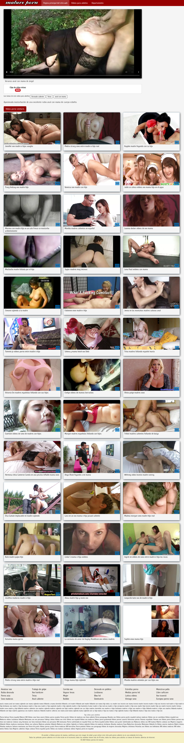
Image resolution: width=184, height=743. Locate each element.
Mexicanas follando (148, 724)
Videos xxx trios (60, 719)
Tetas (49, 97)
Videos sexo (32, 717)
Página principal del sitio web (55, 3)
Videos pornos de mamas (21, 3)
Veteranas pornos (134, 719)
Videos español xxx (171, 717)
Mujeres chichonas (128, 726)
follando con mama (96, 704)
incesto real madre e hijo (169, 704)
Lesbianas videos (70, 729)
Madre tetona (179, 724)
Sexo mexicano (37, 722)
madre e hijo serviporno (116, 706)
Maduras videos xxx (141, 722)
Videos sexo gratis (116, 722)
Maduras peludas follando (47, 724)
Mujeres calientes (19, 729)
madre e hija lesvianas (20, 706)
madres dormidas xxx (96, 708)
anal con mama (60, 97)
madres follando (171, 708)
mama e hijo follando (131, 711)
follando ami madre (82, 704)
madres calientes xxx (31, 708)
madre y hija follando (16, 708)
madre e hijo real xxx (100, 706)
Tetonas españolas (146, 719)
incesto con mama (127, 704)
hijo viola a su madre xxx (111, 704)
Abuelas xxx (112, 717)
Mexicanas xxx (29, 719)
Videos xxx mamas (56, 729)
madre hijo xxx (156, 706)
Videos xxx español (73, 719)
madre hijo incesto (144, 706)
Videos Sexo (8, 729)
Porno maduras (60, 726)
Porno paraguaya (101, 717)
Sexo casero (41, 717)
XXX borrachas (70, 726)
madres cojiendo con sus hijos (78, 708)
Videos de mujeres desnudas (112, 726)
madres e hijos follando (144, 708)
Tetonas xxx (157, 719)
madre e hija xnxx (34, 706)
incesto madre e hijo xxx (152, 704)
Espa (124, 724)
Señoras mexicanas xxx (20, 726)
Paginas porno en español (84, 729)
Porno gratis (65, 717)
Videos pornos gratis (47, 726)
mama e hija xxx (103, 711)
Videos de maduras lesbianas (100, 724)
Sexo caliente (90, 717)
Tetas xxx (91, 722)
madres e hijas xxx (128, 708)
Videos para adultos (79, 3)
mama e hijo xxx (156, 711)
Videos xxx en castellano (156, 717)
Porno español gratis (43, 729)
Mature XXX (24, 717)
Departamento (97, 3)
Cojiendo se (75, 724)
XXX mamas (152, 722)
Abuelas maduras (117, 724)
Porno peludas (81, 726)
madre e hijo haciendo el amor (82, 706)
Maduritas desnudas (134, 724)
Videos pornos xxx (177, 719)
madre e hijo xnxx (131, 706)
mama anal (64, 711)
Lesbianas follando (17, 719)
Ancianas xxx (26, 722)
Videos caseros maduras (165, 724)
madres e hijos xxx (158, 708)
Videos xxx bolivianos (152, 726)
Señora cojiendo (84, 724)
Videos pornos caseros (119, 719)
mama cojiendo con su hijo (88, 711)
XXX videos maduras (167, 726)
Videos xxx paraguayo (94, 726)
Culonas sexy (17, 722)
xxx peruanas (39, 719)
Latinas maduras (142, 717)
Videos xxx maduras (87, 719)
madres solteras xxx (53, 711)
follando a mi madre (69, 704)
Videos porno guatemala (103, 719)
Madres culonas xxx (163, 722)
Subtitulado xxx (128, 722)
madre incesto (166, 706)
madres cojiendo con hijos (59, 708)
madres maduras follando (37, 711)
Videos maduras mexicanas (15, 724)
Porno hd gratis (34, 726)
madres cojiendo (44, 708)
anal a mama (4, 704)
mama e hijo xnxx (145, 711)
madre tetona (176, 706)
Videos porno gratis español (126, 717)
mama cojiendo (73, 711)
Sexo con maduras (6, 722)
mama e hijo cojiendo (116, 711)
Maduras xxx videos (64, 724)
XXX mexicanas (62, 722)
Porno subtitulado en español (77, 722)
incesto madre (138, 704)
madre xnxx (4, 708)
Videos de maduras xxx (78, 717)
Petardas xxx (140, 726)
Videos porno (166, 719)
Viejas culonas (30, 729)
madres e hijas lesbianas (113, 708)
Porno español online (102, 722)
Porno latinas (5, 717)
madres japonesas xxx (20, 711)
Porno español (15, 717)
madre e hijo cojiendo (64, 706)
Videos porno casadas (52, 717)
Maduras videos (5, 719)
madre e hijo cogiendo (48, 706)
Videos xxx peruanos (49, 722)
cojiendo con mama (26, 704)
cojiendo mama (38, 704)
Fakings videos (50, 719)
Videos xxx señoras (32, 724)
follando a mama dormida (52, 704)
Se (156, 724)
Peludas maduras (6, 726)
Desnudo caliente (37, 97)
